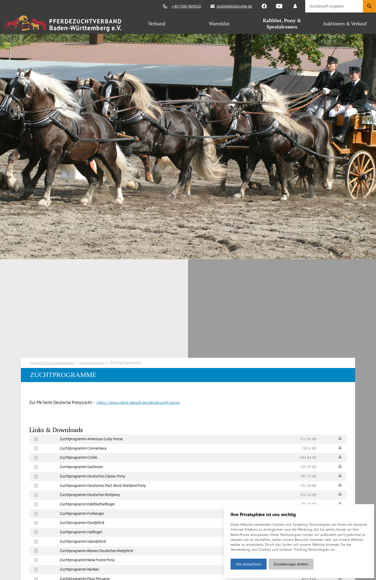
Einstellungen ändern (290, 561)
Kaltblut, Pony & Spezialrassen (57, 362)
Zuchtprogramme (105, 362)
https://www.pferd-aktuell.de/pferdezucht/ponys (138, 402)
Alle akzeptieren (248, 561)
